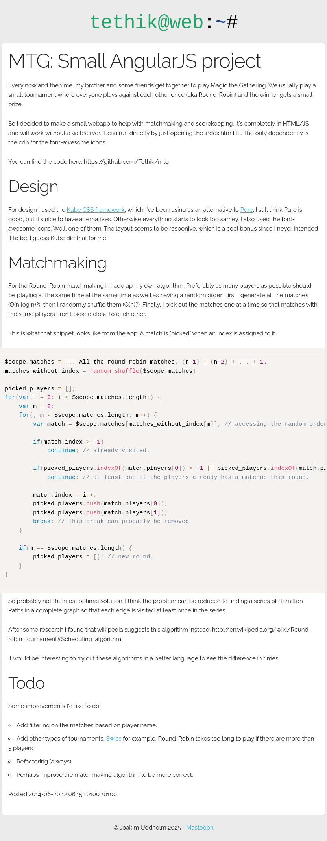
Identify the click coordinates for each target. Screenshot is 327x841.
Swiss (114, 737)
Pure (246, 209)
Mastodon (199, 826)
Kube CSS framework (96, 209)
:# (163, 23)
